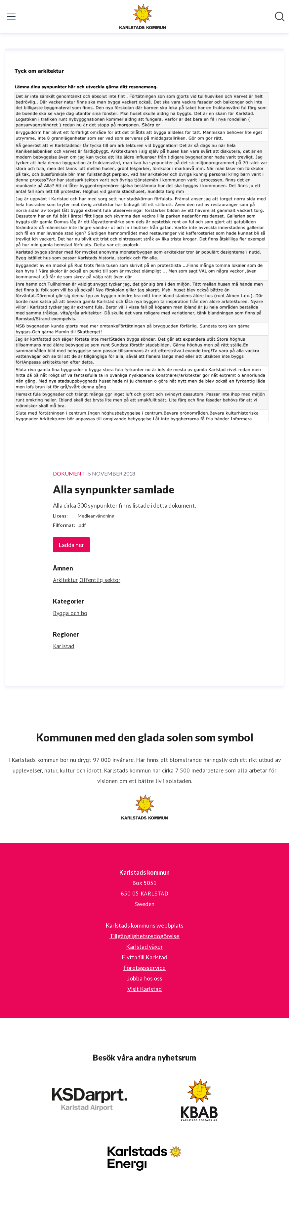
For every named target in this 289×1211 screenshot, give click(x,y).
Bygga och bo (70, 613)
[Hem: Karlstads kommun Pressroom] (142, 16)
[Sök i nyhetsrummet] (279, 16)
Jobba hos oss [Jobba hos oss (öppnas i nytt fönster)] (144, 978)
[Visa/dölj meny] (11, 16)
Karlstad (63, 646)
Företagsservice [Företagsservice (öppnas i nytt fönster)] (144, 967)
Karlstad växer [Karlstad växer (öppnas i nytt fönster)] (144, 946)
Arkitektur (65, 580)
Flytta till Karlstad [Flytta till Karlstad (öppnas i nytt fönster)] (144, 957)
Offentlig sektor (99, 580)
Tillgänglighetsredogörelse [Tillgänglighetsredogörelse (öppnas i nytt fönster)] (144, 936)
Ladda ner (71, 544)
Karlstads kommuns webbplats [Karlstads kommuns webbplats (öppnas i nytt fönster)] (144, 925)
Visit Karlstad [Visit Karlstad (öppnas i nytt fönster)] (144, 988)
